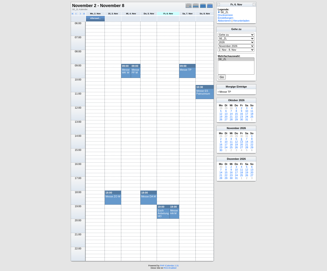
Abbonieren (224, 20)
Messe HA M (174, 212)
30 (241, 119)
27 (226, 119)
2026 (241, 100)
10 (246, 111)
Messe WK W (125, 71)
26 (220, 119)
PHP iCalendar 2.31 (169, 265)
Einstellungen (225, 17)
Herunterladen (241, 20)
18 (251, 113)
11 (251, 111)
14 (231, 113)
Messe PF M (135, 71)
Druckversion (225, 15)
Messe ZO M (112, 196)
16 (241, 113)
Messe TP (185, 69)
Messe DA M (148, 196)
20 (226, 116)
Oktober (233, 100)
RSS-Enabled (170, 268)
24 (246, 116)
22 (236, 116)
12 (220, 113)
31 (246, 119)
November (233, 128)
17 (246, 113)
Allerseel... (95, 18)
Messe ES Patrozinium (203, 92)
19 (220, 116)
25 (251, 116)
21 (231, 116)
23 (241, 116)
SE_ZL (236, 59)
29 (236, 119)
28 (231, 119)
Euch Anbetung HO (163, 213)
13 (226, 113)
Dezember (233, 158)
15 (236, 113)
